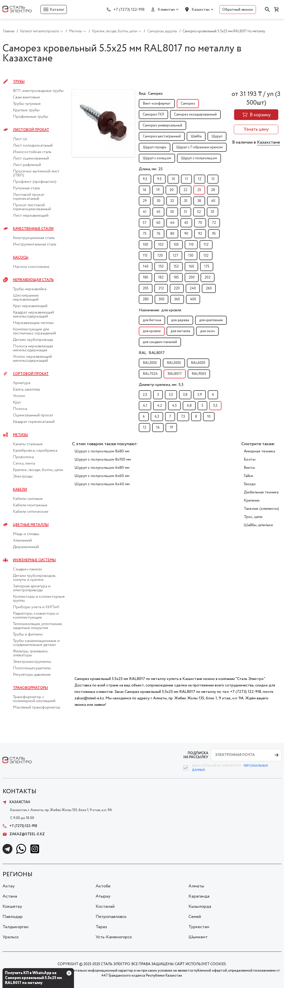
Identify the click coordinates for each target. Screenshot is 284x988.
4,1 (145, 405)
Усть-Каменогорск (114, 937)
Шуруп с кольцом (157, 158)
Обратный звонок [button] (237, 9)
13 (212, 179)
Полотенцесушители (32, 668)
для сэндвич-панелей (160, 342)
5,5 (215, 405)
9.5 (159, 179)
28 (213, 190)
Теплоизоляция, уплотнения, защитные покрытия (37, 626)
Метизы (20, 435)
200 (192, 277)
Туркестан (198, 927)
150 (161, 266)
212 (161, 288)
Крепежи (251, 500)
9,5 (145, 179)
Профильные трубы (30, 117)
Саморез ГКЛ (153, 114)
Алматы (196, 886)
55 (212, 211)
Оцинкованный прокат (33, 415)
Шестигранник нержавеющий (26, 298)
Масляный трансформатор (36, 708)
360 (177, 299)
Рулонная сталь (26, 188)
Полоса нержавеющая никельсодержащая (33, 348)
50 (172, 211)
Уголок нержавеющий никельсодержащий (32, 359)
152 (176, 266)
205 (145, 288)
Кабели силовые (28, 499)
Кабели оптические (30, 512)
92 (200, 233)
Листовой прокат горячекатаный (28, 197)
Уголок (19, 396)
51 (185, 211)
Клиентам (166, 9)
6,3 (157, 416)
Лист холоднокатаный (33, 146)
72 (214, 222)
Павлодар (12, 916)
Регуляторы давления (31, 675)
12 (199, 179)
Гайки (248, 476)
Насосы (20, 257)
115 (145, 255)
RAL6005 (198, 362)
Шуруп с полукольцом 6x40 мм (102, 484)
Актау (8, 886)
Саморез (188, 103)
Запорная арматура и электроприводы (31, 588)
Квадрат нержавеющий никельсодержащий (33, 314)
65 (186, 222)
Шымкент (198, 937)
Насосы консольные (31, 267)
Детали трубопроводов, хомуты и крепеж (34, 578)
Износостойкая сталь (32, 152)
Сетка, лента (24, 464)
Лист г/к (20, 139)
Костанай (105, 906)
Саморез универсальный (162, 125)
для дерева (180, 320)
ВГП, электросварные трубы (38, 91)
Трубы (19, 81)
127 (175, 255)
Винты (249, 468)
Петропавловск (111, 916)
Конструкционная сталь (34, 238)
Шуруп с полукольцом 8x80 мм (101, 451)
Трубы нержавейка (29, 289)
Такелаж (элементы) (261, 509)
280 (146, 299)
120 (160, 255)
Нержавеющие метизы (33, 323)
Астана (9, 896)
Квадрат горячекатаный (34, 422)
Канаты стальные (28, 444)
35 (185, 200)
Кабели (20, 489)
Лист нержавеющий (30, 216)
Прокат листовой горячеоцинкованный (32, 207)
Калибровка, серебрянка (35, 451)
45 (158, 211)
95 (214, 233)
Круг (17, 402)
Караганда (199, 896)
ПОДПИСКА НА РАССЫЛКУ (195, 755)
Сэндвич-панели (27, 569)
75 (144, 233)
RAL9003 (199, 373)
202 (208, 277)
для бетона (152, 320)
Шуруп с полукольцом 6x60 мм (101, 476)
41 (144, 211)
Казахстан (201, 9)
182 (161, 277)
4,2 (159, 405)
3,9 (199, 394)
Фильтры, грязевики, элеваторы (30, 653)
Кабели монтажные (30, 505)
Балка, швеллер (26, 390)
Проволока (23, 457)
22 (185, 190)
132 (206, 255)
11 (186, 179)
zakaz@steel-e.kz (23, 834)
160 (191, 266)
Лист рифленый (27, 165)
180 (145, 277)
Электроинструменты (32, 662)
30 (158, 200)
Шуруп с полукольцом (199, 158)
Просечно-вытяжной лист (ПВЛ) (36, 173)
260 (209, 288)
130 (190, 255)
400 (193, 299)
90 (186, 233)
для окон (207, 331)
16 (144, 190)
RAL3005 (150, 362)
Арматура (21, 383)
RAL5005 (174, 362)
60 (158, 222)
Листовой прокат (31, 129)
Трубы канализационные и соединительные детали (36, 643)
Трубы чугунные (27, 104)
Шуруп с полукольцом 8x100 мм (102, 459)
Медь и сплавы (26, 534)
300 (161, 299)
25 (199, 190)
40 (213, 200)
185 (176, 277)
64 (172, 222)
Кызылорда (199, 906)
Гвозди (249, 484)
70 (200, 222)
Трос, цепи (253, 517)
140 (145, 266)
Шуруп (217, 136)
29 (145, 200)
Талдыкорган (15, 927)
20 (172, 190)
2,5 (145, 394)
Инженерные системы (34, 560)
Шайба (196, 136)
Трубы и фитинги (27, 634)
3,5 (171, 394)
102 (161, 244)
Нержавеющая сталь (33, 279)
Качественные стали (33, 228)
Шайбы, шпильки (258, 525)
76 (158, 233)
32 (172, 200)
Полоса (20, 409)
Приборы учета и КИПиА (36, 607)
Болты (249, 459)
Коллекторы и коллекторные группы (39, 599)
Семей (194, 916)
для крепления (211, 320)
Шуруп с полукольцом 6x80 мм (101, 468)
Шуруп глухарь (154, 147)
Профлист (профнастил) (34, 182)
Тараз (101, 927)
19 (158, 190)
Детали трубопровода (33, 340)
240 (193, 288)
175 (206, 266)
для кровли (152, 331)
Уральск (10, 937)
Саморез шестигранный (162, 136)
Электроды (23, 476)
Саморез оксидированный (195, 114)
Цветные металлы (31, 524)
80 (172, 233)
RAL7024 (150, 373)
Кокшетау (12, 906)
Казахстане (268, 142)
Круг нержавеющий (30, 306)
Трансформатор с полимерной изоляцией (34, 699)
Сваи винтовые (26, 97)
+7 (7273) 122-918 (128, 9)
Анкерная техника (259, 451)
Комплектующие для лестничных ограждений (34, 331)
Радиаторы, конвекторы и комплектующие (36, 616)
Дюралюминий (26, 547)
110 (191, 244)
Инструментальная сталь (34, 244)
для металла (180, 331)
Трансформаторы (30, 687)
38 (199, 200)
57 (144, 222)
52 (199, 211)
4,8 (189, 405)
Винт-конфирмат (157, 103)
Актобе (103, 886)
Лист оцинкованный (31, 158)
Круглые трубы (26, 110)
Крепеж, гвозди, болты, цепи (38, 470)
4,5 (174, 405)
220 (177, 288)
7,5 (183, 416)
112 (206, 244)
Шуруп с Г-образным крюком (199, 147)
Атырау (103, 896)
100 (145, 244)
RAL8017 (175, 373)
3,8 (185, 394)
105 (176, 244)
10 (173, 179)
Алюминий (22, 541)
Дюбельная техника (261, 492)
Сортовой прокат (31, 373)
